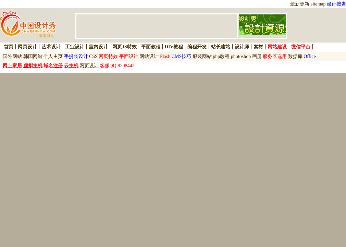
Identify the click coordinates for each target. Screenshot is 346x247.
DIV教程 (174, 46)
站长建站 (220, 46)
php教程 (221, 56)
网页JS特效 (124, 46)
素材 (258, 46)
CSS (93, 56)
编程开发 (197, 46)
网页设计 (27, 46)
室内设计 (98, 46)
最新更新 (299, 4)
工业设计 (74, 46)
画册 (257, 56)
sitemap (318, 4)
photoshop (241, 56)
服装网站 (202, 56)
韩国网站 (32, 56)
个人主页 (53, 56)
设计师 (242, 46)
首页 (8, 46)
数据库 (295, 56)
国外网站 (12, 56)
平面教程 (150, 46)
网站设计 (149, 56)
